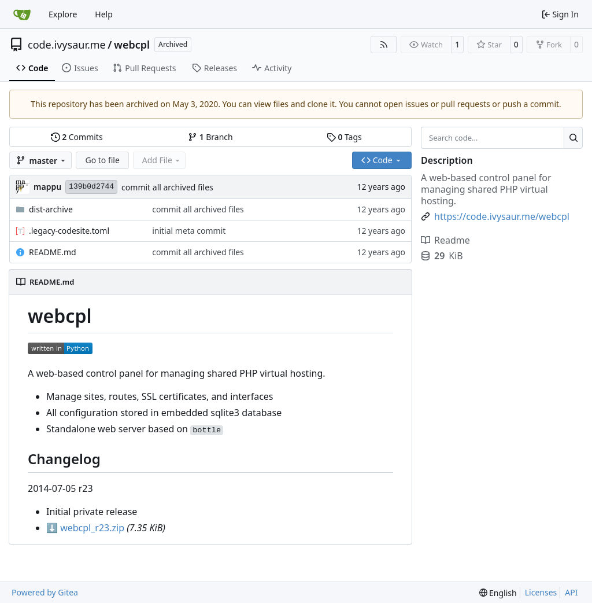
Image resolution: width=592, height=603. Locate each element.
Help (104, 14)
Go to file (102, 160)
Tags (344, 136)
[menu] (498, 592)
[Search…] (573, 138)
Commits (77, 136)
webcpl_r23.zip (85, 527)
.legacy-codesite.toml (69, 230)
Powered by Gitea (45, 592)
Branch (210, 136)
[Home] (22, 14)
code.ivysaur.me (67, 44)
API (571, 592)
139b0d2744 (91, 186)
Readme (445, 240)
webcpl (132, 44)
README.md (52, 252)
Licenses (541, 592)
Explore (63, 14)
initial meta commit (188, 230)
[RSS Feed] (384, 44)
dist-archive (51, 209)
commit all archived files (167, 187)
